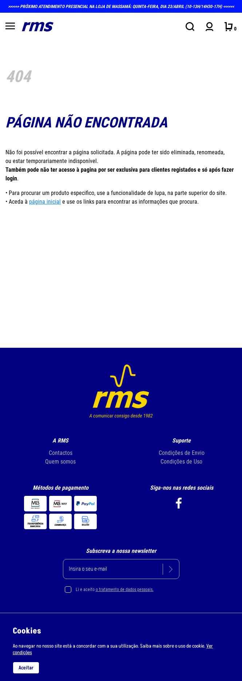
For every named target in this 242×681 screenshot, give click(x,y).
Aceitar (26, 667)
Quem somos (60, 461)
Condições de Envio (182, 452)
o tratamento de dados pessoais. (125, 589)
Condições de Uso (181, 461)
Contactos (60, 452)
